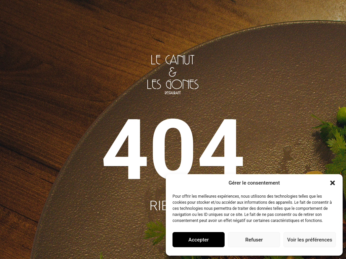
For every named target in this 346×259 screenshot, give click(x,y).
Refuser (254, 240)
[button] (332, 183)
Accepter (198, 240)
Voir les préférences (309, 240)
